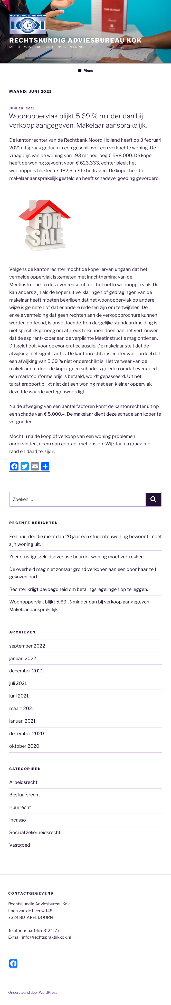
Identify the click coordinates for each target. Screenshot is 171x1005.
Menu (85, 70)
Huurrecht (20, 807)
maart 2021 (21, 708)
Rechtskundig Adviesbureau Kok (75, 40)
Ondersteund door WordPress (32, 992)
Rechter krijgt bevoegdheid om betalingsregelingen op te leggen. (78, 589)
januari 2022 (22, 658)
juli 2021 (18, 683)
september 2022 (27, 646)
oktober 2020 (24, 746)
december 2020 (26, 733)
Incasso (17, 820)
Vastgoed (19, 845)
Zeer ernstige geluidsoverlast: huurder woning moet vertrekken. (77, 556)
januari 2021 (22, 721)
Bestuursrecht (24, 794)
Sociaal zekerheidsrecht (35, 832)
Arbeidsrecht (23, 782)
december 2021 (26, 670)
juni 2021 (18, 696)
